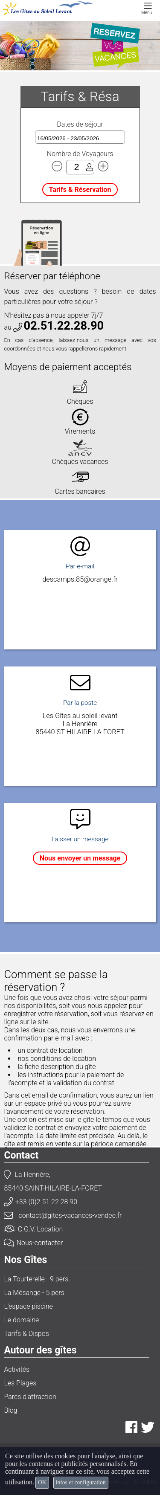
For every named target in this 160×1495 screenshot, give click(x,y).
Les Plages (20, 1383)
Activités (16, 1369)
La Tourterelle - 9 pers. (37, 1279)
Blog (10, 1410)
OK (42, 1482)
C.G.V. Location (33, 1229)
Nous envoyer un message (80, 858)
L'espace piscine (28, 1306)
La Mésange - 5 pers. (35, 1293)
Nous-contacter (33, 1243)
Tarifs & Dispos (26, 1334)
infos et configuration (81, 1482)
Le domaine (21, 1320)
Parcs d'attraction (30, 1397)
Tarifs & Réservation (80, 189)
